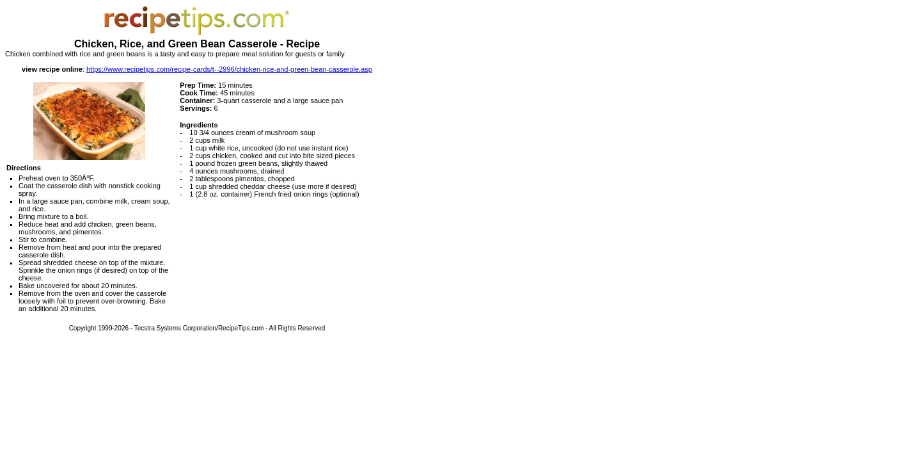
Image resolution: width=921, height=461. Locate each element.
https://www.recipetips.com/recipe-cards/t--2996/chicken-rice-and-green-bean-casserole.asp (229, 69)
